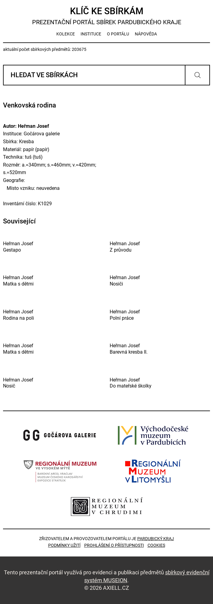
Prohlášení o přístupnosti (114, 545)
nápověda (146, 33)
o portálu (118, 33)
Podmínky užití (64, 545)
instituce (91, 33)
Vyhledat (197, 75)
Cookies (156, 545)
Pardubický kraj (155, 538)
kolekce (65, 33)
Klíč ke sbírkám (106, 16)
